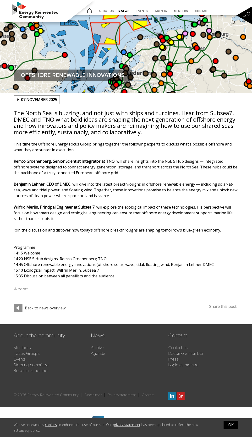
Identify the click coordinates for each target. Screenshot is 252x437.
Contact (202, 11)
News (125, 11)
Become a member (31, 370)
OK (231, 424)
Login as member (184, 364)
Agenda (161, 11)
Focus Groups (27, 353)
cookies (51, 424)
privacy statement (126, 424)
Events (142, 11)
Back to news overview (45, 308)
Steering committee (31, 364)
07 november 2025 (39, 99)
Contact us (178, 347)
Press (173, 359)
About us (106, 11)
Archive (97, 347)
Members (181, 11)
